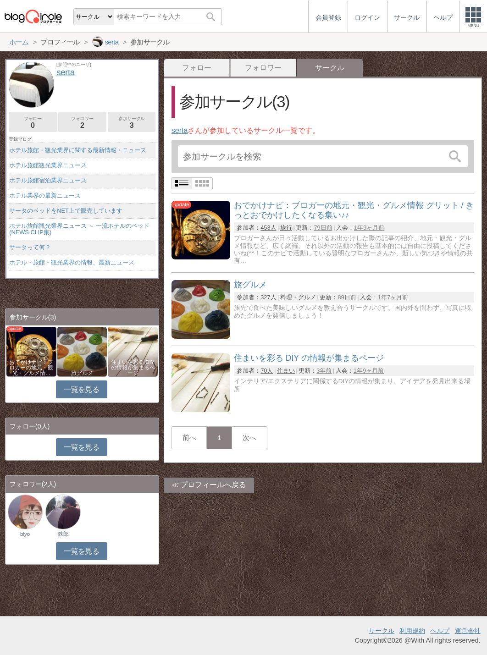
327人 (268, 297)
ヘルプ (439, 630)
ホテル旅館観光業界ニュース (48, 165)
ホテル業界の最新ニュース (45, 195)
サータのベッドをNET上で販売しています (65, 210)
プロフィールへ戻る (213, 485)
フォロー (196, 68)
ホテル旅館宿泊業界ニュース (48, 180)
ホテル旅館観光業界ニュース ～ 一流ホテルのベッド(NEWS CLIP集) (79, 229)
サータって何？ (30, 247)
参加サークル (132, 122)
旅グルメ (82, 373)
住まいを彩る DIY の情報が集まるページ (133, 367)
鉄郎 (63, 534)
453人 (268, 227)
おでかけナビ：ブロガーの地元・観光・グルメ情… (31, 367)
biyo (25, 534)
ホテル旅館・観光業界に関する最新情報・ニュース (77, 150)
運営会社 (468, 630)
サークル (381, 630)
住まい (286, 370)
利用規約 (412, 630)
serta (180, 130)
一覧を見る (81, 389)
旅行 (286, 227)
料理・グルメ (298, 297)
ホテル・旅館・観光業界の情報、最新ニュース (71, 262)
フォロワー (263, 68)
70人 (266, 370)
